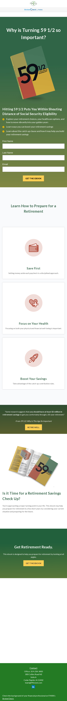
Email (5, 164)
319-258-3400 (36, 671)
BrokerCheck (8, 698)
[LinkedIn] (33, 686)
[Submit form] (33, 178)
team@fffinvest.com (33, 683)
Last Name (7, 153)
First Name (7, 141)
